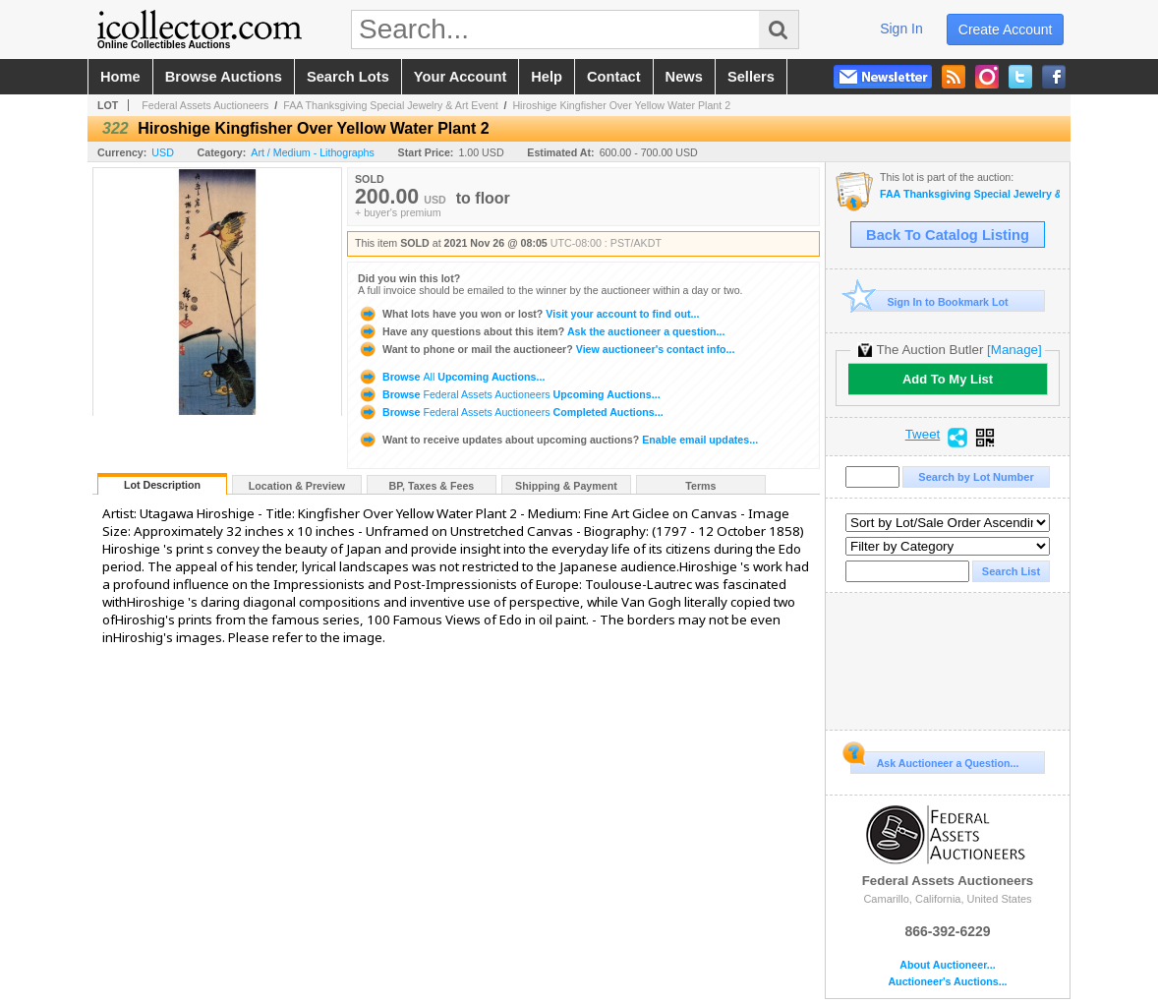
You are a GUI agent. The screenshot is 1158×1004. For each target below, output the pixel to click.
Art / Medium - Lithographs (313, 152)
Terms (700, 486)
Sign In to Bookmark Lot (929, 301)
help (546, 77)
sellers (751, 77)
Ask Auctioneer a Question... (934, 760)
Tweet (923, 435)
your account (460, 77)
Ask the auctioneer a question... (541, 331)
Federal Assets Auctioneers (205, 105)
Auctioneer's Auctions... (947, 981)
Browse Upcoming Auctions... (451, 377)
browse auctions (223, 77)
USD (162, 152)
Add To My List (947, 379)
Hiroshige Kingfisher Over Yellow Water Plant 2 (621, 105)
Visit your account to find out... (528, 314)
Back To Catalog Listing (947, 235)
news (684, 77)
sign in (901, 28)
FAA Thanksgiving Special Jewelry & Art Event (390, 105)
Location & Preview (297, 486)
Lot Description (162, 485)
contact (614, 77)
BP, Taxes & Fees (432, 486)
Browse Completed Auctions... (511, 412)
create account (1005, 29)
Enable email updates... (558, 439)
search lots (348, 77)
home (120, 77)
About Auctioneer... (947, 965)
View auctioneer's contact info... (546, 349)
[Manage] (1014, 349)
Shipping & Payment (566, 486)
